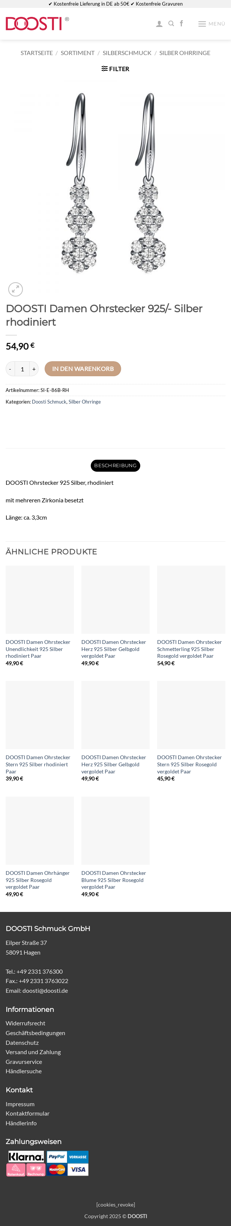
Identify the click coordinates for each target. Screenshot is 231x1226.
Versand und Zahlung (33, 1051)
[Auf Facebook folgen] (181, 23)
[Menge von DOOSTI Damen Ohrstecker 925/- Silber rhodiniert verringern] (10, 368)
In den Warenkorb (83, 368)
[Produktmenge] (22, 368)
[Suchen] (171, 23)
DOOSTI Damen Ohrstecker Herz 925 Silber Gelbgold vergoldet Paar (113, 649)
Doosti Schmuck (49, 402)
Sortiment (77, 52)
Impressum (20, 1103)
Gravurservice (24, 1061)
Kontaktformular (28, 1113)
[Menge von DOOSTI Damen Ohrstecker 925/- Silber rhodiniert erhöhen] (34, 368)
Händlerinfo (21, 1122)
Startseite (37, 52)
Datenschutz (22, 1042)
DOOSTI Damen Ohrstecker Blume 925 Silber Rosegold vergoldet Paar (113, 880)
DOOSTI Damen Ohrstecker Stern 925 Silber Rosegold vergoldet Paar (189, 764)
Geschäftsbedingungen (35, 1032)
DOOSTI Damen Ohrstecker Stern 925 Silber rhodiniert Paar (38, 764)
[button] (211, 24)
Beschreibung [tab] (115, 465)
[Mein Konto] (159, 23)
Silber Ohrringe (184, 52)
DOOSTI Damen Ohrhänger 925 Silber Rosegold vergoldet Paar (38, 880)
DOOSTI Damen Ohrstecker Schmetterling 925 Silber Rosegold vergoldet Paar (189, 649)
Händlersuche (24, 1070)
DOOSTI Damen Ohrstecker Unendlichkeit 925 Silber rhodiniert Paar (38, 649)
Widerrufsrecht (25, 1022)
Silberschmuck (127, 52)
